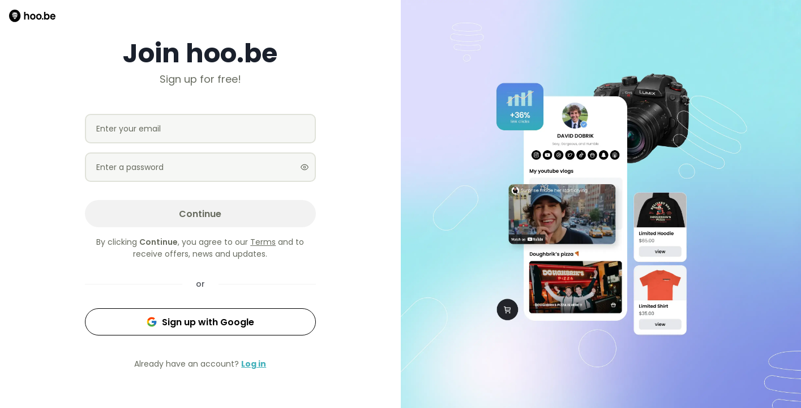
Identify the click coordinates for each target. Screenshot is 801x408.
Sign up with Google (200, 322)
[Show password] (304, 167)
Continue (200, 213)
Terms (263, 242)
